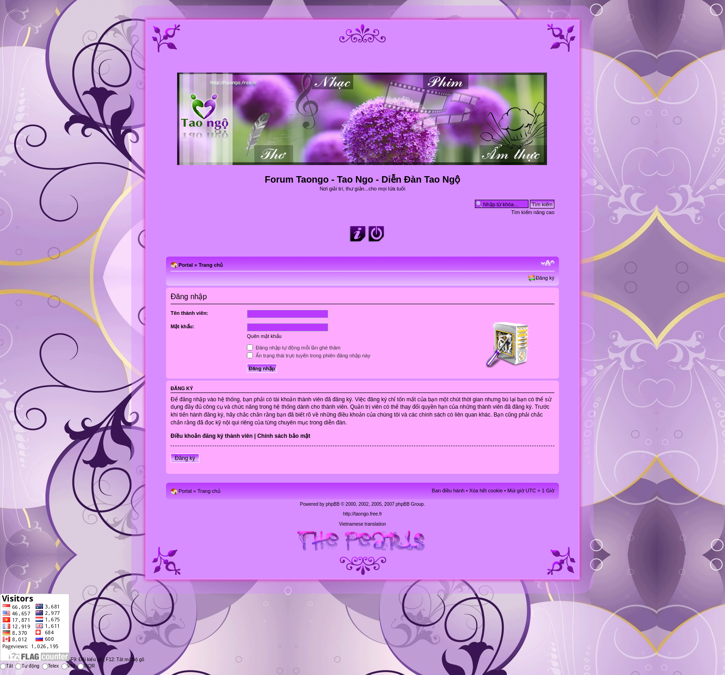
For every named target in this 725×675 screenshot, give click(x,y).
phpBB (332, 504)
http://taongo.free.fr (362, 513)
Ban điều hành (448, 490)
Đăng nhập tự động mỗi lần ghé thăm (293, 347)
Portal (185, 265)
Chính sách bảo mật (283, 436)
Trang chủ (210, 265)
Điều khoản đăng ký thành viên (211, 436)
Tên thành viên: (189, 313)
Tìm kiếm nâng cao (532, 212)
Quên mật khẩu (264, 336)
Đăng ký (545, 278)
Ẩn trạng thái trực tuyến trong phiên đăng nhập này (308, 355)
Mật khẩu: (182, 326)
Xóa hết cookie (486, 490)
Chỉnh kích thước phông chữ (547, 263)
